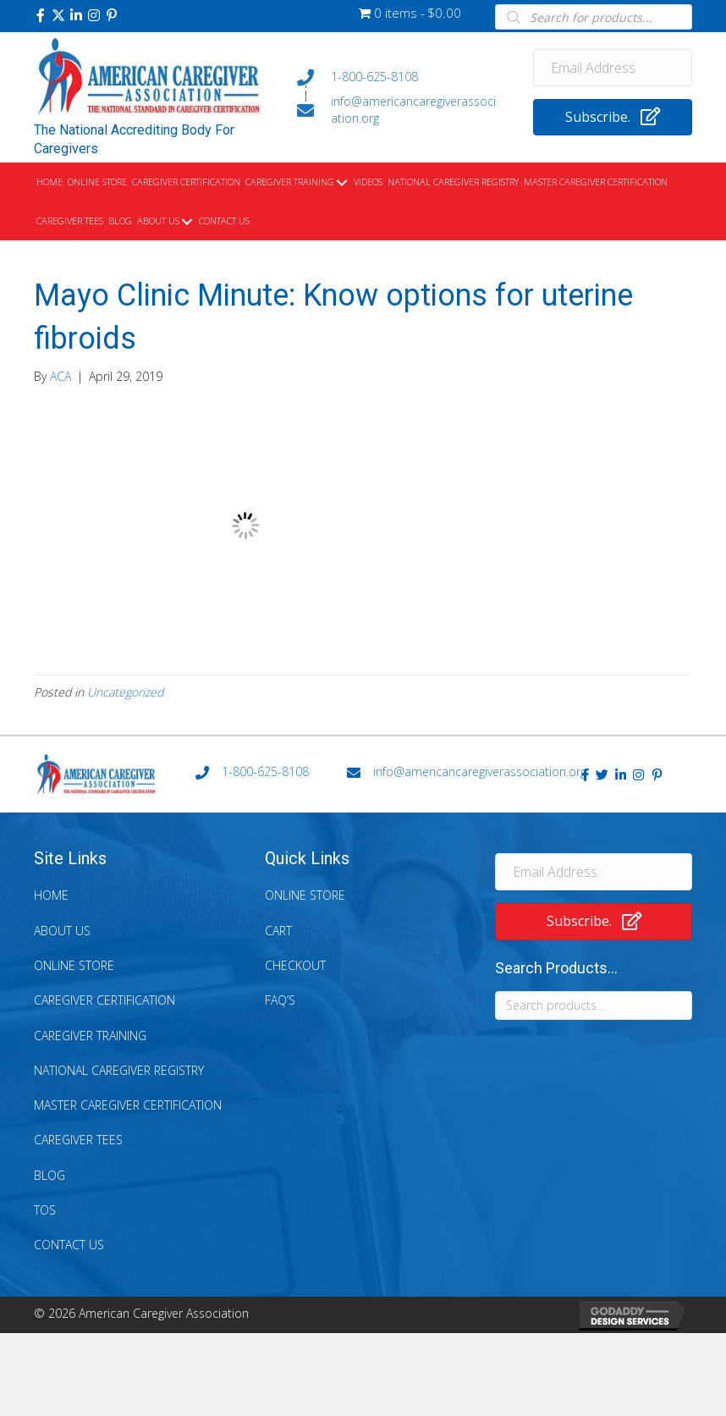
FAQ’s (280, 1000)
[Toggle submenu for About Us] (186, 222)
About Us (62, 931)
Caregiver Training (90, 1036)
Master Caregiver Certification (128, 1105)
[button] (40, 15)
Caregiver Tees (78, 1140)
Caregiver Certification (104, 1000)
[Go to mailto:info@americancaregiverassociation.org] (398, 110)
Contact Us (69, 1245)
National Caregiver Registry (119, 1070)
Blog (49, 1175)
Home (51, 895)
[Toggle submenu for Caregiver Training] (341, 183)
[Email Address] (612, 67)
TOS (45, 1210)
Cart (278, 931)
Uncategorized (125, 692)
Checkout (295, 965)
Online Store (74, 965)
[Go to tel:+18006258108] (398, 77)
